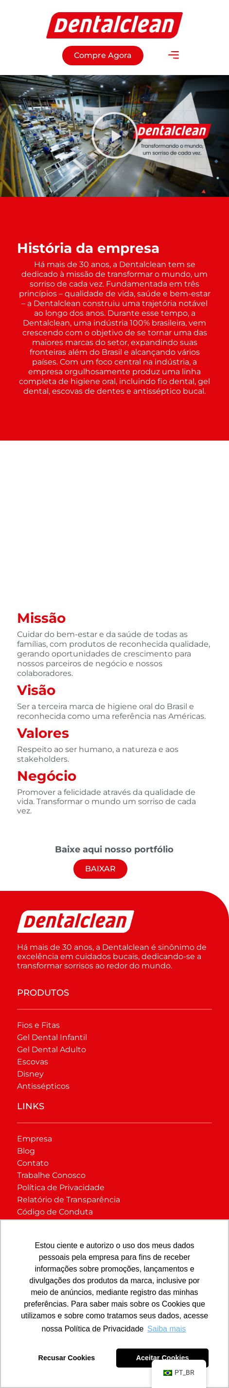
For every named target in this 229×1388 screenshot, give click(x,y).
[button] (174, 55)
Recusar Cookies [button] (66, 1358)
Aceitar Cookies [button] (162, 1358)
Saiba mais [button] (166, 1329)
